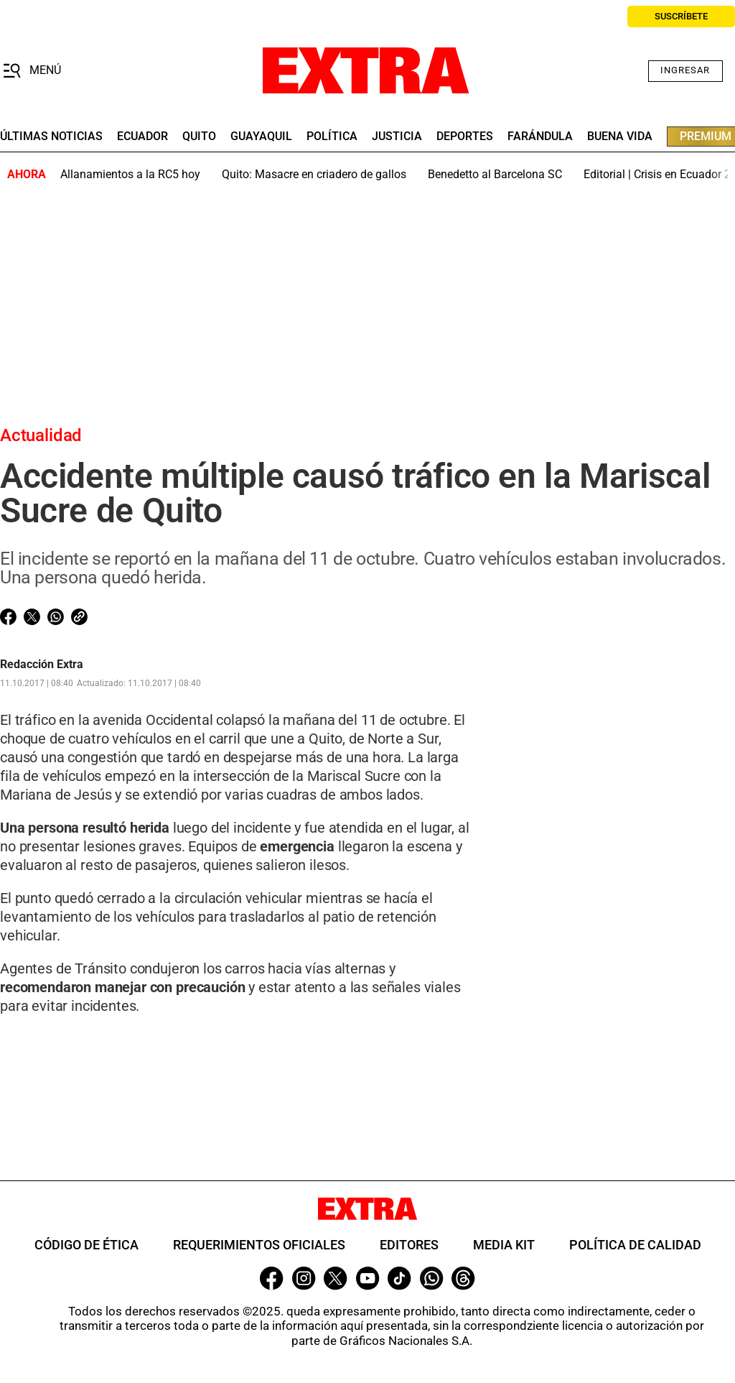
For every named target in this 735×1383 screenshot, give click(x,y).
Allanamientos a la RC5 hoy (130, 174)
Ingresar (685, 70)
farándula (540, 136)
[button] (32, 71)
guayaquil (261, 136)
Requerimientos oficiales (259, 1244)
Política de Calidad (635, 1244)
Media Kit (504, 1244)
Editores (409, 1244)
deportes (464, 136)
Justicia (397, 136)
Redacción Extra (41, 664)
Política (331, 136)
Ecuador (142, 136)
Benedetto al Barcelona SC (495, 174)
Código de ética (86, 1244)
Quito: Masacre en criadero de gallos (314, 174)
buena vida (619, 136)
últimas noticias (51, 136)
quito (199, 136)
